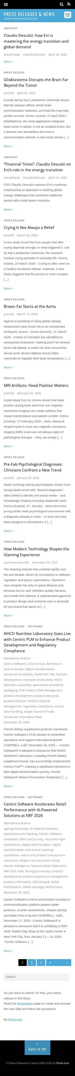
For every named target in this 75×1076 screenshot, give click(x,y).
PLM (22, 690)
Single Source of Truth (39, 711)
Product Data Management (44, 690)
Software (35, 626)
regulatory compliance (38, 706)
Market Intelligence (17, 866)
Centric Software (15, 664)
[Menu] (6, 4)
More (7, 61)
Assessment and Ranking (20, 834)
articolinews (12, 54)
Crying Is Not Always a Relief (29, 227)
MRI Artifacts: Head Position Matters (36, 385)
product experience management (45, 876)
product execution (46, 696)
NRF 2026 (10, 871)
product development (18, 696)
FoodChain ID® (45, 674)
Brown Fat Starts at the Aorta (30, 306)
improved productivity (38, 680)
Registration (25, 1003)
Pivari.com (15, 1019)
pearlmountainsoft (16, 562)
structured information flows (23, 717)
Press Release (14, 72)
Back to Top (37, 1049)
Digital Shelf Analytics (36, 844)
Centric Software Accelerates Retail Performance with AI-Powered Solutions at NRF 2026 (35, 809)
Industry (11, 28)
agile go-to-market (16, 828)
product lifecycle (15, 701)
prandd (9, 93)
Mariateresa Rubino (17, 658)
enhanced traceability (18, 674)
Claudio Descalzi (34, 54)
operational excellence (48, 685)
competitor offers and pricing (23, 839)
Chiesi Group (36, 664)
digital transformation (39, 669)
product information (17, 882)
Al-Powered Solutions (44, 828)
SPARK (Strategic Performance (43, 887)
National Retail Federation (48, 866)
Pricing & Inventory (38, 871)
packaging (10, 690)
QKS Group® (41, 882)
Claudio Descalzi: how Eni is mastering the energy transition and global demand (36, 41)
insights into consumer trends (39, 860)
